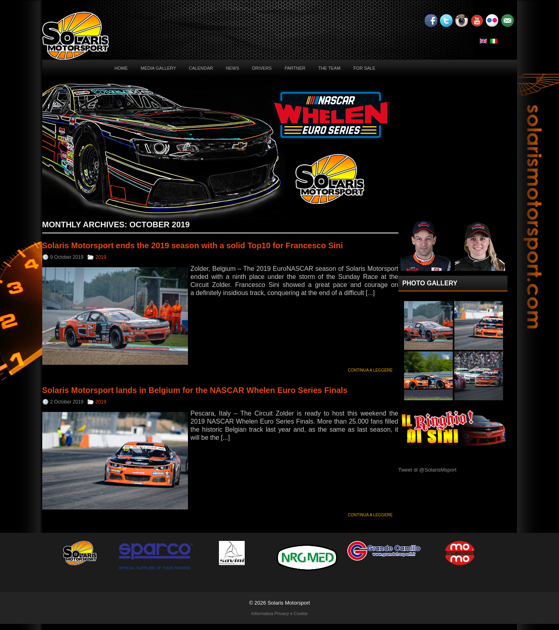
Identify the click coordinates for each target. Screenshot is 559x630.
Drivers (262, 68)
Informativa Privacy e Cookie (280, 613)
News (232, 68)
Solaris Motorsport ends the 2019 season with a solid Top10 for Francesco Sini (192, 245)
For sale (364, 68)
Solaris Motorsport (289, 603)
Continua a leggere (370, 370)
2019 (100, 257)
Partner (295, 68)
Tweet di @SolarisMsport (427, 470)
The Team (329, 68)
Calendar (201, 68)
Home (121, 68)
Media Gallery (158, 68)
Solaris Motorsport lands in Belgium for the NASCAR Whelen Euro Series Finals (195, 390)
